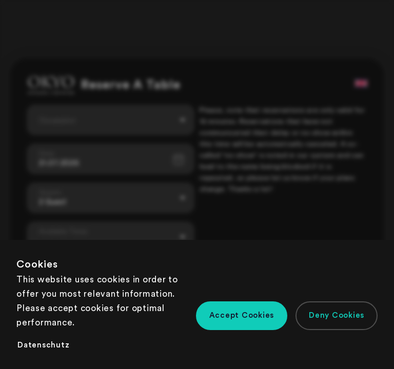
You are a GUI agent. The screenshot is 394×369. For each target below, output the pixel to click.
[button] (241, 316)
